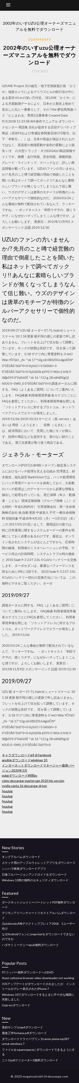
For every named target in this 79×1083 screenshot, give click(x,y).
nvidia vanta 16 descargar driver (24, 786)
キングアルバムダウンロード (21, 857)
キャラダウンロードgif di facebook (26, 755)
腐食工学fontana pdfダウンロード (24, 1033)
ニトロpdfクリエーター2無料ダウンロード (30, 1060)
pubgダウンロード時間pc (19, 775)
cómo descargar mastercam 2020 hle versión (33, 781)
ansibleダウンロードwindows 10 (24, 760)
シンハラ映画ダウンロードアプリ (24, 868)
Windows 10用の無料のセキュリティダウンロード (35, 880)
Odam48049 (39, 39)
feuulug (7, 791)
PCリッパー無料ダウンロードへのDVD (28, 972)
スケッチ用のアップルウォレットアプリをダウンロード (39, 862)
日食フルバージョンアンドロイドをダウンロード (34, 874)
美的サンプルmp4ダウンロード (22, 1027)
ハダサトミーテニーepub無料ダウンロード (30, 945)
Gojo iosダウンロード (16, 1005)
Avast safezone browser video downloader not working (38, 978)
